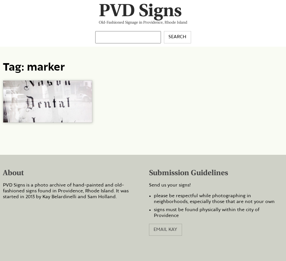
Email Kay (165, 229)
